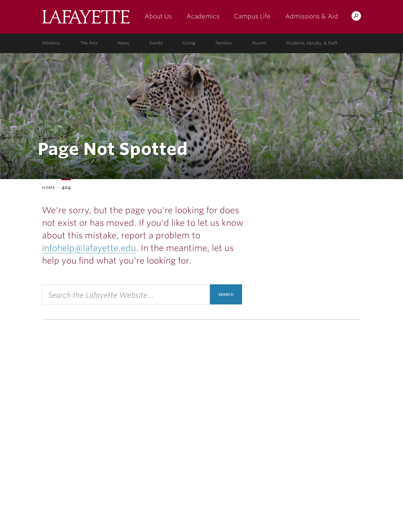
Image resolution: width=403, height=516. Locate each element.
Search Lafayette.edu (356, 17)
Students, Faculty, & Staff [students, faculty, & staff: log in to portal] (311, 43)
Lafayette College (86, 19)
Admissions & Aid (311, 16)
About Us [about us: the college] (158, 16)
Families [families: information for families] (223, 43)
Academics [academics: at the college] (202, 16)
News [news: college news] (123, 43)
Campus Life (252, 16)
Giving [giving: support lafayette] (189, 43)
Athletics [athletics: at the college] (51, 43)
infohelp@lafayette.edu (89, 248)
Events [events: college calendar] (156, 43)
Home (48, 187)
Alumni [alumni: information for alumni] (259, 43)
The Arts (89, 43)
